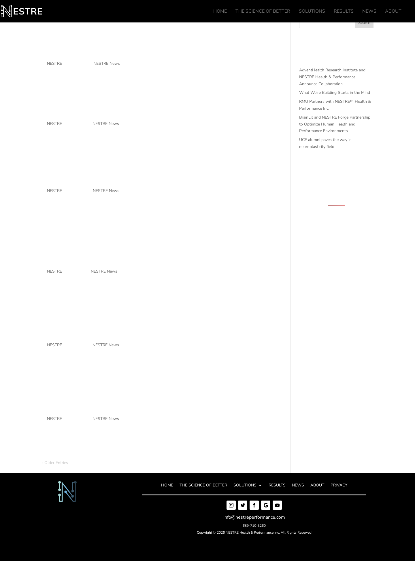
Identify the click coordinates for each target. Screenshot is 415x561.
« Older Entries (55, 462)
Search (364, 22)
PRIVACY (339, 485)
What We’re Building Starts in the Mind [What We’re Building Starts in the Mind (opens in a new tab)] (161, 110)
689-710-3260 (254, 525)
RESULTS (277, 485)
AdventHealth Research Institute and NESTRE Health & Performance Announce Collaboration (153, 37)
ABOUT (317, 485)
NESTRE (54, 63)
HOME (167, 485)
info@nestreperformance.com (254, 517)
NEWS (298, 485)
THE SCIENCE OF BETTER (203, 485)
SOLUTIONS (244, 485)
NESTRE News (106, 63)
